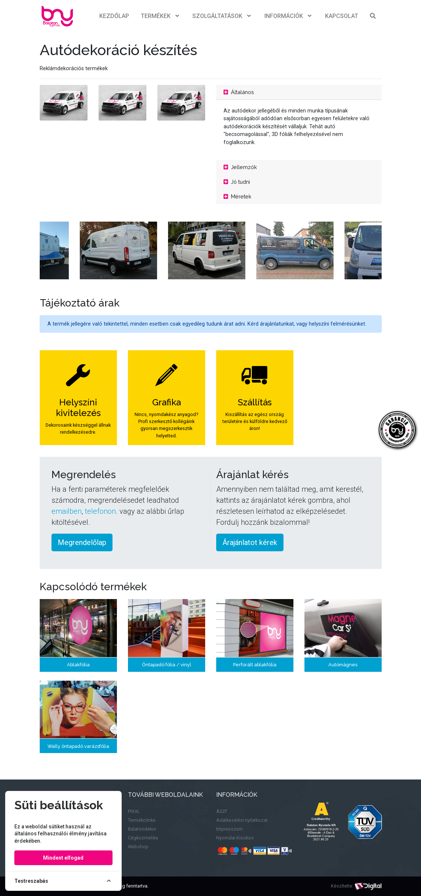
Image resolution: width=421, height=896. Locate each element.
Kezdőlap (114, 15)
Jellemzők (240, 167)
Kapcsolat (341, 15)
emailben (66, 511)
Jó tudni (237, 182)
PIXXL (134, 811)
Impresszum (229, 829)
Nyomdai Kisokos (235, 838)
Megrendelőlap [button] (82, 542)
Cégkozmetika (143, 838)
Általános (239, 92)
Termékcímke (142, 820)
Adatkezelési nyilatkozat (242, 820)
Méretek (237, 196)
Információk (288, 16)
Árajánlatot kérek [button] (249, 542)
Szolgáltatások (222, 16)
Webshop (138, 846)
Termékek (161, 16)
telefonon (100, 511)
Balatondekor (142, 829)
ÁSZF (222, 811)
